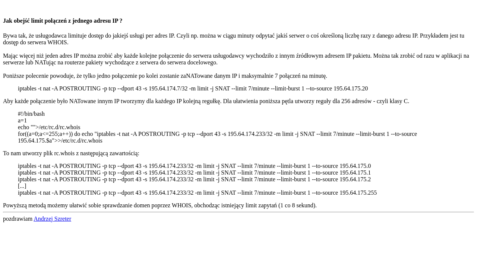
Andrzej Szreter (52, 219)
